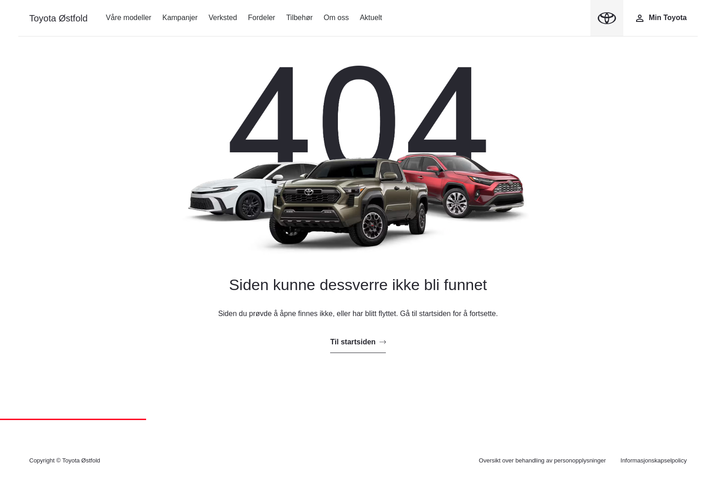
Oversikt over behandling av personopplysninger (542, 460)
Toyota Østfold (58, 18)
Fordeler (261, 17)
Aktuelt (371, 17)
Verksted (223, 17)
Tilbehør (299, 17)
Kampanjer (179, 17)
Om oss (336, 17)
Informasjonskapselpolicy (654, 460)
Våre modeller (129, 17)
